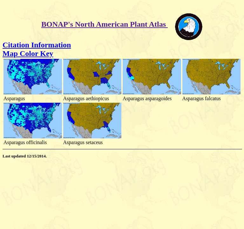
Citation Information (37, 45)
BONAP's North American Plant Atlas (104, 24)
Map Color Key (28, 53)
